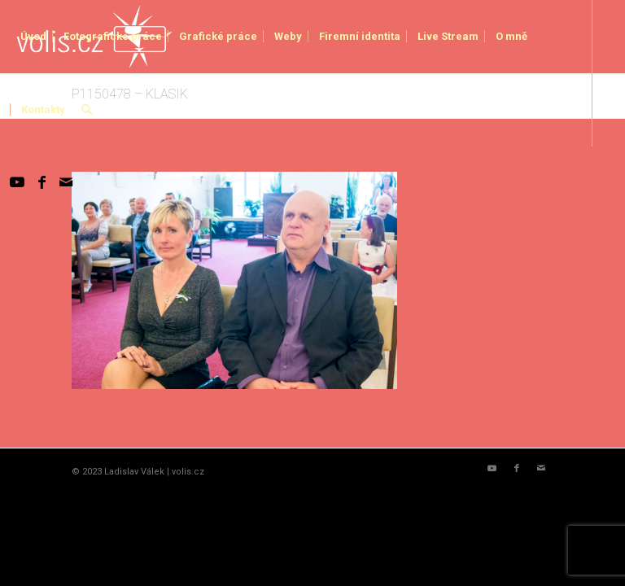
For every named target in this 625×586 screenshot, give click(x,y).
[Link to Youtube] (17, 182)
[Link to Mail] (66, 182)
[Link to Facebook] (41, 182)
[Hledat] (86, 109)
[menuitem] (33, 36)
